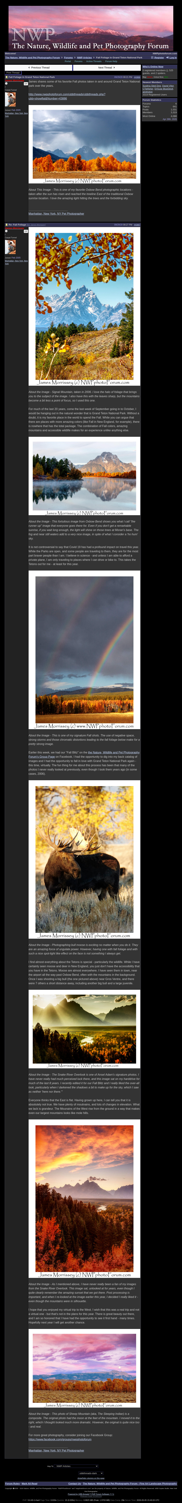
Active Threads (93, 61)
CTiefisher (148, 88)
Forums (68, 57)
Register (157, 57)
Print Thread (12, 72)
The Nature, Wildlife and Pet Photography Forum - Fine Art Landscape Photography (130, 1483)
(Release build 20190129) (91, 1496)
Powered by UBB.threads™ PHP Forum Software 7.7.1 (91, 1494)
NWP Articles (84, 57)
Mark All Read (29, 1483)
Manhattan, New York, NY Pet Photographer (56, 213)
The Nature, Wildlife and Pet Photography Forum (32, 57)
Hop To (50, 1466)
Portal (68, 61)
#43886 (137, 77)
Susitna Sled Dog (152, 85)
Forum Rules (12, 1483)
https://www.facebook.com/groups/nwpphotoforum (60, 1439)
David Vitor (168, 85)
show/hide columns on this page (91, 1478)
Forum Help (111, 61)
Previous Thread (39, 67)
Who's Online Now (153, 66)
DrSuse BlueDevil (163, 88)
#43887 (137, 225)
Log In (171, 57)
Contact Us (74, 1483)
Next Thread (107, 67)
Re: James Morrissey (36, 225)
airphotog (147, 91)
